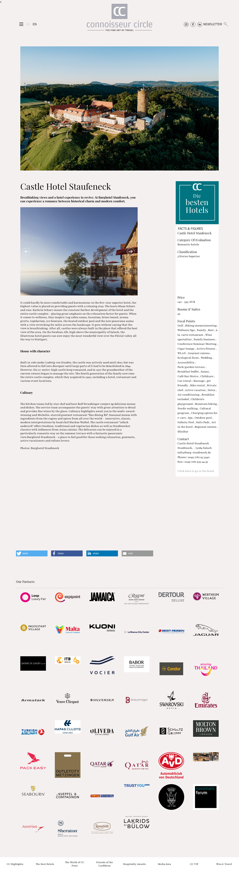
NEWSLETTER (212, 24)
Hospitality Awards (134, 863)
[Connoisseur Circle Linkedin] (200, 24)
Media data (164, 863)
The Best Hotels (45, 863)
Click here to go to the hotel (195, 471)
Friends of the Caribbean (104, 864)
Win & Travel (224, 863)
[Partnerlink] (33, 597)
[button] (32, 553)
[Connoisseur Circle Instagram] (186, 24)
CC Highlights (15, 863)
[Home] (119, 19)
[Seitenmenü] (21, 24)
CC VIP (194, 863)
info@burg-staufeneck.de (194, 452)
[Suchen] (226, 24)
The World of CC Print (74, 864)
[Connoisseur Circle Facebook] (193, 24)
